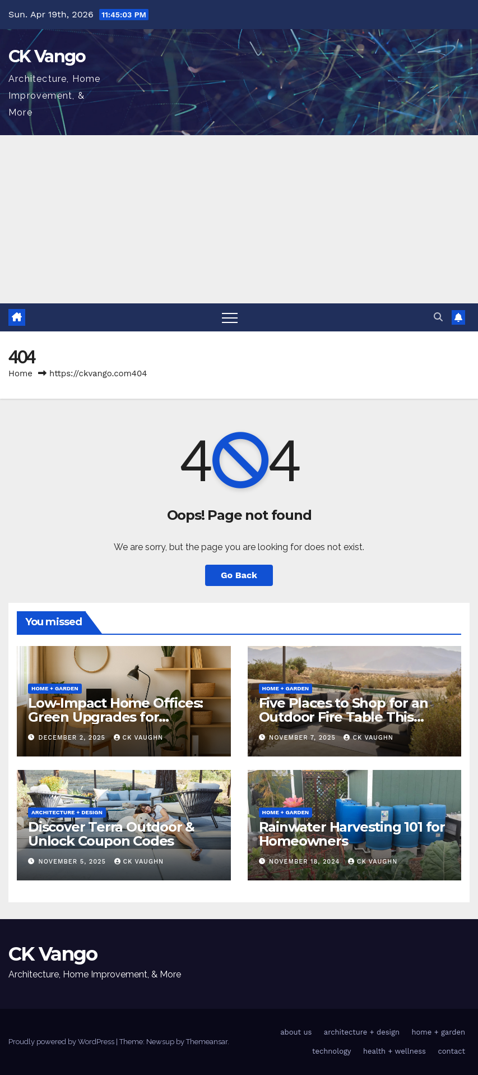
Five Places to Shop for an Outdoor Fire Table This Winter (343, 717)
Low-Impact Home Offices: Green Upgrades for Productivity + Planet (115, 717)
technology (331, 1051)
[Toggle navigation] (230, 317)
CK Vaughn (139, 737)
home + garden (54, 688)
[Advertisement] (239, 219)
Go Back (239, 575)
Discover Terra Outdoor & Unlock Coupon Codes (111, 834)
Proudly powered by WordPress (62, 1041)
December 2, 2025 (73, 737)
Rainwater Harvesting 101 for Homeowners (352, 834)
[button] (438, 317)
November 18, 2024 (305, 861)
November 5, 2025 (74, 861)
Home (20, 373)
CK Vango (46, 56)
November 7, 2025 (303, 737)
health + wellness (394, 1051)
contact (451, 1051)
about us (296, 1032)
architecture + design (67, 812)
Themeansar (207, 1041)
